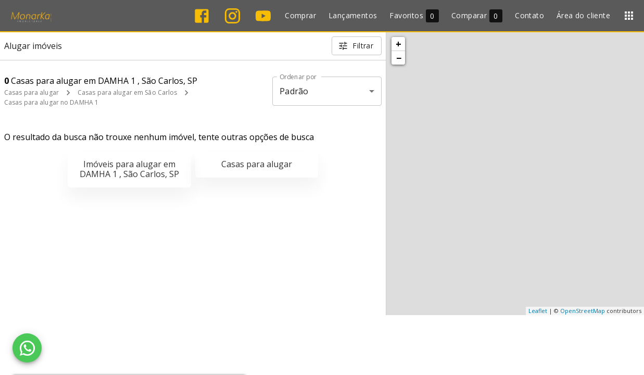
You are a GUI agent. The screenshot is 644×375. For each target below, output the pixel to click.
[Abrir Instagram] (232, 16)
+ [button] (398, 44)
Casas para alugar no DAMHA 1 (51, 102)
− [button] (398, 58)
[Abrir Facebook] (202, 16)
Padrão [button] (294, 91)
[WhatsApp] (27, 347)
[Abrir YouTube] (263, 16)
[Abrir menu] (628, 15)
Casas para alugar (31, 92)
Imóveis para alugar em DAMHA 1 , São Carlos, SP (129, 169)
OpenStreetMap (582, 311)
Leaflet (537, 311)
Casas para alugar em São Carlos (128, 92)
